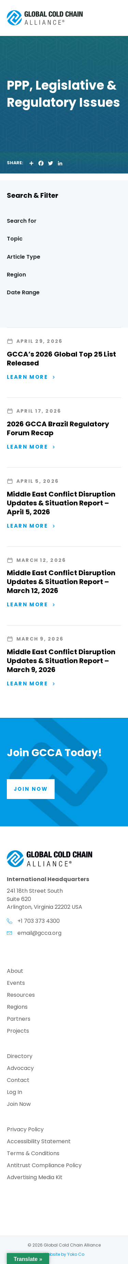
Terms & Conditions (33, 1154)
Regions (17, 1007)
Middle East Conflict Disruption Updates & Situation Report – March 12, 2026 (61, 581)
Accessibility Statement (39, 1142)
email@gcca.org (39, 933)
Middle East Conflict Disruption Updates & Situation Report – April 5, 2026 (61, 503)
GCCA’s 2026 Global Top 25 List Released (61, 358)
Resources (21, 995)
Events (16, 983)
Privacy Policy (25, 1130)
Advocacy (20, 1069)
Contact (18, 1081)
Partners (18, 1019)
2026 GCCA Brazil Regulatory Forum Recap (58, 428)
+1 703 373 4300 (38, 921)
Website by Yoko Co (64, 1254)
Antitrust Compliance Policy (44, 1166)
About (15, 971)
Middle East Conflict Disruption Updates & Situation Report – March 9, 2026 (61, 660)
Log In (14, 1092)
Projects (18, 1031)
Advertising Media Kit (34, 1178)
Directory (19, 1057)
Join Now (19, 1104)
